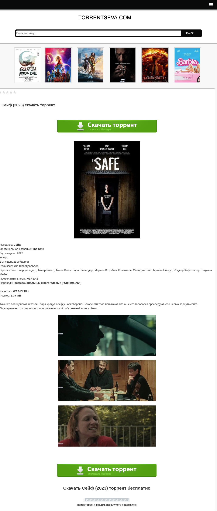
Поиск (189, 33)
